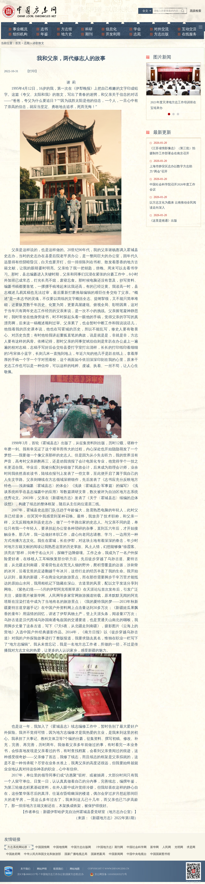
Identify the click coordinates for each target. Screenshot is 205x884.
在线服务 (189, 34)
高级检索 (195, 10)
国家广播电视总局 (76, 854)
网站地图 (75, 868)
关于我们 (25, 868)
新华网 (154, 847)
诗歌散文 (38, 43)
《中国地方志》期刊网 (109, 847)
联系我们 (58, 868)
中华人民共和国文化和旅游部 (42, 854)
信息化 (111, 29)
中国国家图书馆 (160, 854)
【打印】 (32, 71)
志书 (44, 29)
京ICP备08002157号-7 (28, 874)
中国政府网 (13, 854)
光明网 (179, 847)
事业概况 (20, 29)
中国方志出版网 (81, 847)
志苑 (137, 34)
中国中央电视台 (137, 854)
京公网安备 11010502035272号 (111, 874)
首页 (18, 43)
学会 (137, 29)
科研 (89, 29)
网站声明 (42, 868)
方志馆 (66, 29)
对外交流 (161, 29)
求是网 (191, 847)
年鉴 (44, 34)
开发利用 (113, 34)
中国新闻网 (116, 854)
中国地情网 (60, 847)
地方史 (66, 34)
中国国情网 (42, 847)
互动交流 (189, 29)
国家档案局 (98, 854)
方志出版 (161, 34)
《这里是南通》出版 (163, 220)
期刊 (89, 34)
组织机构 (20, 34)
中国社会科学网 (137, 847)
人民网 (166, 847)
